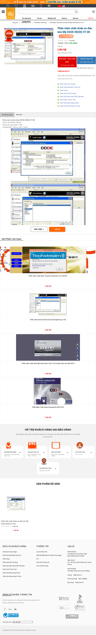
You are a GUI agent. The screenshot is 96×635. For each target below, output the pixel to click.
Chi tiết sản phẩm (7, 115)
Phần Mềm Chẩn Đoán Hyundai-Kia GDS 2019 (48, 407)
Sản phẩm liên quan (11, 239)
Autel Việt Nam (17, 5)
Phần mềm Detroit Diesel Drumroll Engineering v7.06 (48, 320)
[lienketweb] (22, 622)
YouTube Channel (15, 609)
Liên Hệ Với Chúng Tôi (42, 562)
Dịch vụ (64, 18)
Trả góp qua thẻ (86, 61)
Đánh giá (19, 114)
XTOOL (42, 5)
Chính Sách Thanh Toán (68, 100)
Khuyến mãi (52, 18)
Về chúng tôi (26, 18)
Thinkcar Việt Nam (34, 5)
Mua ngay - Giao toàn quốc (67, 62)
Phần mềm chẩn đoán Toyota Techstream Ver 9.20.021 (48, 276)
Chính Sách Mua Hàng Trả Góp (70, 106)
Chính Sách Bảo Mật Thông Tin (70, 87)
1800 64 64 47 (77, 575)
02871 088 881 (82, 579)
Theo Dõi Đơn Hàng (42, 566)
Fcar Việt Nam (25, 5)
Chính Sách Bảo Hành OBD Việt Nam (72, 96)
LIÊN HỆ (57, 229)
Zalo (10, 609)
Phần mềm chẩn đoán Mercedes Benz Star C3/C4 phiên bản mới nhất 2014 (48, 363)
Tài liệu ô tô (50, 5)
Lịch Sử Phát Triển (41, 552)
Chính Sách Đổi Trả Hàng (68, 93)
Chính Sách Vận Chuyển (68, 84)
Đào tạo (75, 18)
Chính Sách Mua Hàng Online (69, 103)
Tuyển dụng (63, 90)
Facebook (5, 609)
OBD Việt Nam (9, 5)
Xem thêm (38, 229)
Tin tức (39, 18)
